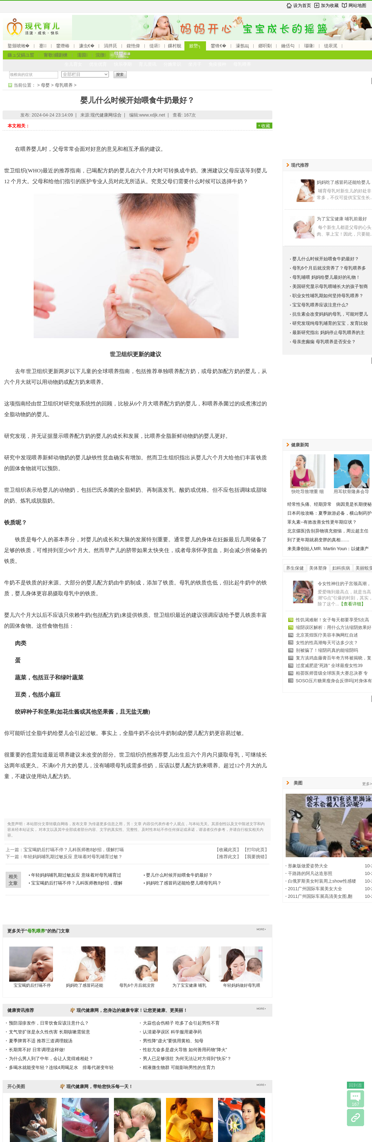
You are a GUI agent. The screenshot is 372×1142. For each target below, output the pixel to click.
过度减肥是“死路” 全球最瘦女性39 (329, 665)
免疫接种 (217, 64)
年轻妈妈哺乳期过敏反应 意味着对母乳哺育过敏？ (73, 856)
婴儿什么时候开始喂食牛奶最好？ (179, 875)
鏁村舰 (174, 45)
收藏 (265, 125)
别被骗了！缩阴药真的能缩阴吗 (327, 650)
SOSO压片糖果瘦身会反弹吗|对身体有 (334, 680)
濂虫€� (86, 45)
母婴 (45, 85)
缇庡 (154, 45)
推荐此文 (228, 856)
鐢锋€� (218, 45)
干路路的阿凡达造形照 (310, 873)
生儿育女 (73, 64)
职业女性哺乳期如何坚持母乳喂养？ (327, 295)
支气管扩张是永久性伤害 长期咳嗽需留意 (49, 1031)
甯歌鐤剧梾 (56, 54)
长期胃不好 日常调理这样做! (37, 1049)
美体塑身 (318, 568)
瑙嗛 (309, 45)
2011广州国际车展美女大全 (315, 888)
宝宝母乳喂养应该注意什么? (320, 304)
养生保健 (295, 568)
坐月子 (195, 64)
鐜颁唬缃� (19, 45)
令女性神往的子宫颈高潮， (344, 583)
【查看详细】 (352, 603)
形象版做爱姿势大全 (308, 865)
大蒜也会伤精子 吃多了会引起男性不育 (181, 1022)
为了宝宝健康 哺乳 (189, 985)
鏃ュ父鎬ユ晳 (21, 54)
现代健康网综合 (106, 114)
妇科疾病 (341, 568)
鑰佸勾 (288, 45)
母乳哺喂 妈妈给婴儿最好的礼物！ (326, 277)
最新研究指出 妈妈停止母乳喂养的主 (328, 332)
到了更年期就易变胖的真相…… (318, 539)
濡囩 (82, 54)
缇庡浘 (330, 45)
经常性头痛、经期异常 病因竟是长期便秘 (329, 504)
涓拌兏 (110, 45)
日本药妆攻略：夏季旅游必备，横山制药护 (329, 513)
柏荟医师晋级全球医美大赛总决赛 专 (332, 673)
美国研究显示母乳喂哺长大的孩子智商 (330, 286)
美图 (298, 782)
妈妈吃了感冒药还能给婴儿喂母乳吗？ (184, 882)
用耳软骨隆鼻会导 (351, 491)
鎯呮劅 (265, 45)
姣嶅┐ (195, 45)
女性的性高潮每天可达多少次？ (327, 642)
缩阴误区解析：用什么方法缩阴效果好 (333, 627)
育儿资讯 (147, 64)
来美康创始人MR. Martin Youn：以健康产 (328, 548)
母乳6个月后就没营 (137, 985)
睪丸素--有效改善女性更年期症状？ (322, 521)
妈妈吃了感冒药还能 (84, 985)
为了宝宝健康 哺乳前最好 (342, 218)
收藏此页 (228, 849)
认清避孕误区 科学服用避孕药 (172, 1031)
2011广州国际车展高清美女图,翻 (320, 896)
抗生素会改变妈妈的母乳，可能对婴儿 (330, 314)
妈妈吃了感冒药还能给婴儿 (343, 182)
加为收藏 (330, 5)
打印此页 (256, 849)
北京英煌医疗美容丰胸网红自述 (327, 635)
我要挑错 (256, 856)
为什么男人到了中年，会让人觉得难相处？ (51, 1058)
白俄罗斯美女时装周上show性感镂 (322, 881)
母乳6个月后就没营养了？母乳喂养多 (329, 267)
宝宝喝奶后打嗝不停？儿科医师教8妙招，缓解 (77, 882)
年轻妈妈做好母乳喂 (241, 985)
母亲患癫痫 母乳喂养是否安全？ (324, 341)
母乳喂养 (242, 64)
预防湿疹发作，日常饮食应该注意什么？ (49, 1022)
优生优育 (98, 64)
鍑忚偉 (133, 45)
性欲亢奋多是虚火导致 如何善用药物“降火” (185, 1049)
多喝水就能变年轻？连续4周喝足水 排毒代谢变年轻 (61, 1067)
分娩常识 (172, 64)
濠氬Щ (242, 45)
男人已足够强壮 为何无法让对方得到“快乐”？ (187, 1058)
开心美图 (16, 1086)
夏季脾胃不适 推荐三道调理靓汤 (40, 1040)
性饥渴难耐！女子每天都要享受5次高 (332, 619)
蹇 (43, 45)
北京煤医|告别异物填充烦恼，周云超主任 (328, 530)
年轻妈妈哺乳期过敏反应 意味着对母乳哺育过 (76, 875)
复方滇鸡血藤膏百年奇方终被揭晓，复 (333, 657)
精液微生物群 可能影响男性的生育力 (179, 1067)
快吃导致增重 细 (307, 491)
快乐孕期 (123, 64)
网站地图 (357, 5)
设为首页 (302, 5)
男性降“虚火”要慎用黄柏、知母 (173, 1040)
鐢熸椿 (63, 45)
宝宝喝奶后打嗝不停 (32, 985)
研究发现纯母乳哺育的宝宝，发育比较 (330, 323)
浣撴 (101, 54)
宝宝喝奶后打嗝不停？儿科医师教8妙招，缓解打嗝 (73, 849)
